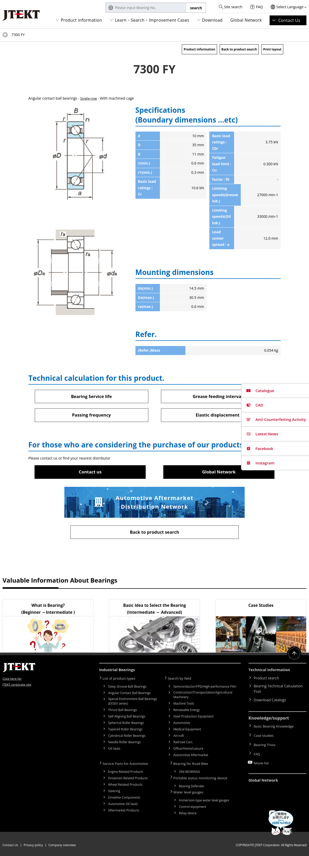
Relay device (188, 812)
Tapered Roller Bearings (125, 730)
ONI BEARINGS (189, 772)
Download (212, 20)
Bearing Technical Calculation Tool (278, 690)
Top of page (5, 34)
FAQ (259, 6)
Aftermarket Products (123, 811)
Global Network (246, 20)
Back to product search (239, 49)
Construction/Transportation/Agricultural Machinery (202, 695)
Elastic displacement (217, 415)
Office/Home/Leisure (188, 749)
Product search (266, 679)
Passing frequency (91, 415)
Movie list (262, 757)
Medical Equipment (187, 730)
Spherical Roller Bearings (126, 724)
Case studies (264, 734)
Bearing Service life (91, 396)
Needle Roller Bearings (124, 743)
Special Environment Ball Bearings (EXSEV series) (132, 702)
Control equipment (192, 806)
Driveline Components (124, 798)
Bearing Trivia (265, 742)
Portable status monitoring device (203, 777)
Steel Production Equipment (193, 717)
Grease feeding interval (217, 396)
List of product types (121, 679)
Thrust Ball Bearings (122, 711)
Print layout (272, 49)
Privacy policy (33, 842)
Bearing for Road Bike (193, 764)
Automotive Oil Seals (123, 804)
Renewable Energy (186, 711)
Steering (114, 791)
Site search (233, 6)
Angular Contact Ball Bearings (129, 694)
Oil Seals (114, 749)
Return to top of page (293, 656)
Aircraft (178, 736)
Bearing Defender (191, 786)
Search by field (181, 679)
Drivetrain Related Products (128, 778)
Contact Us (289, 20)
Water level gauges (191, 791)
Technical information (271, 672)
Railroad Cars (182, 743)
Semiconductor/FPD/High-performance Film (204, 687)
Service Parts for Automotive (128, 764)
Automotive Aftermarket (190, 756)
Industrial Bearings (118, 672)
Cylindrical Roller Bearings (126, 736)
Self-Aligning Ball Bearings (126, 717)
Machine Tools (183, 704)
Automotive (181, 724)
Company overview (62, 842)
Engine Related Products (125, 772)
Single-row (89, 98)
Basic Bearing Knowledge (275, 727)
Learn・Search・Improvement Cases (152, 20)
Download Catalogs (270, 701)
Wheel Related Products (125, 785)
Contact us (90, 473)
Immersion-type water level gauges (204, 799)
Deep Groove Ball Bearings (127, 687)
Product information (81, 20)
